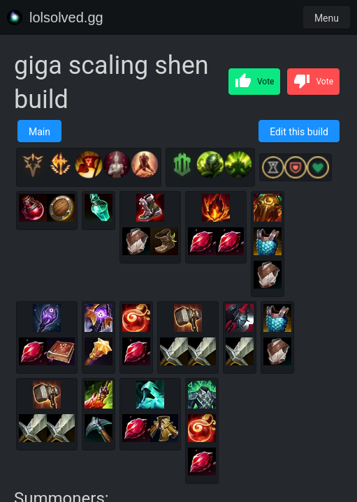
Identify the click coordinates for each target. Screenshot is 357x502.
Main (39, 131)
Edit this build (299, 131)
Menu (326, 18)
